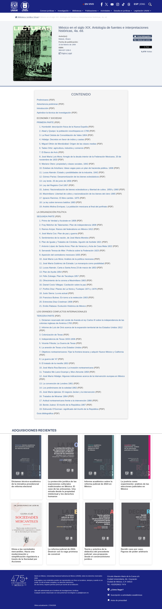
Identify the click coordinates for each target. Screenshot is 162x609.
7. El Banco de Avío (48, 152)
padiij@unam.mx (83, 593)
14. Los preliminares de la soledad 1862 (58, 388)
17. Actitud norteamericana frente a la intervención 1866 (65, 400)
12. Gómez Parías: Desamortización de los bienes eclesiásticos (69, 177)
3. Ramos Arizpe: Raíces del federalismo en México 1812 (66, 229)
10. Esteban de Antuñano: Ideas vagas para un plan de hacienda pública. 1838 (76, 168)
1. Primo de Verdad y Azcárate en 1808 (57, 221)
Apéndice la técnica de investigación (54, 113)
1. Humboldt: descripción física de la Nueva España (63, 127)
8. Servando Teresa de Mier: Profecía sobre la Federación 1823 (69, 250)
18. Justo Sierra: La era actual (53, 293)
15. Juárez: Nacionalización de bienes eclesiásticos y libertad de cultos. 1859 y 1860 (79, 189)
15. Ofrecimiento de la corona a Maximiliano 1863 (62, 280)
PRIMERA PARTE (45, 122)
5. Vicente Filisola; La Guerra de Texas (57, 343)
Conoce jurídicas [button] (48, 11)
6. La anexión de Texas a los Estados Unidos (60, 347)
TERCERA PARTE (45, 316)
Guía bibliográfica (45, 413)
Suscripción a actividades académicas (125, 595)
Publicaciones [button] (91, 11)
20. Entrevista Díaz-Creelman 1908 (55, 302)
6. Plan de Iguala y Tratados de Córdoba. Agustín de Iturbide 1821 (70, 242)
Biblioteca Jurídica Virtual (27, 17)
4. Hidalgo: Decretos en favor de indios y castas (61, 139)
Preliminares (43, 100)
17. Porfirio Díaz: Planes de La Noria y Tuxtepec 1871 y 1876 (68, 289)
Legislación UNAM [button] (142, 11)
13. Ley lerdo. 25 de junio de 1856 (55, 181)
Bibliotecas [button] (77, 11)
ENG (142, 4)
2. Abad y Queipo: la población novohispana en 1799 (64, 131)
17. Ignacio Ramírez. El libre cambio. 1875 (59, 198)
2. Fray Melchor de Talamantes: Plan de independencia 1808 (67, 225)
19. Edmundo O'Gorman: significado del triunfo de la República (68, 409)
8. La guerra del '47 (48, 359)
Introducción (42, 108)
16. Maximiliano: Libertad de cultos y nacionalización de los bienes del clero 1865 (77, 194)
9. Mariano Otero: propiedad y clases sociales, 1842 (63, 164)
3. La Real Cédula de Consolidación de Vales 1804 (63, 135)
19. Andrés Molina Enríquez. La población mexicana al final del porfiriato (73, 206)
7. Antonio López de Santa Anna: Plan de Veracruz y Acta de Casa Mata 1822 (75, 246)
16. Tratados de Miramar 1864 (53, 396)
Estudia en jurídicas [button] (123, 11)
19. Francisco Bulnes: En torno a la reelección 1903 (63, 297)
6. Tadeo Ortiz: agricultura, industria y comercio (61, 148)
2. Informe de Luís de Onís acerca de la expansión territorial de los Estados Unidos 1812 (81, 327)
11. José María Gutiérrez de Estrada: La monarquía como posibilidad (71, 263)
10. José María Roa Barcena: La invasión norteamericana (66, 368)
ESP (136, 4)
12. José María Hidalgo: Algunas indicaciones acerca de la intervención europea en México (82, 376)
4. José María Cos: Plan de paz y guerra (58, 233)
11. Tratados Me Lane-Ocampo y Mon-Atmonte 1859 (64, 372)
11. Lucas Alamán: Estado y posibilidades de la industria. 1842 (68, 172)
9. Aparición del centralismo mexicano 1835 (59, 255)
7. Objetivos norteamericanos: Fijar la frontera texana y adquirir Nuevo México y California (81, 352)
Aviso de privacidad (117, 600)
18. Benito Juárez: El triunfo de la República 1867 (62, 405)
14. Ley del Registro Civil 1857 (53, 185)
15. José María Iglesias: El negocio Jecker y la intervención (67, 392)
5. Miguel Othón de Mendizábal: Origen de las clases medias (67, 144)
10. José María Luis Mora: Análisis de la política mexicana (66, 259)
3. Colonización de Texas (51, 335)
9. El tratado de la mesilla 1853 (53, 363)
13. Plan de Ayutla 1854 (50, 272)
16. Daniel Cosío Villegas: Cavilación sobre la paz (62, 285)
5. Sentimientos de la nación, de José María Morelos (64, 238)
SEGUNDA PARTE (46, 216)
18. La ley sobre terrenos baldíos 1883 (57, 202)
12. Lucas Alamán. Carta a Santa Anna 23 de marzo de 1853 (67, 267)
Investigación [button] (64, 11)
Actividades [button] (106, 11)
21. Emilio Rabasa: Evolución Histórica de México (62, 306)
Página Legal (65, 53)
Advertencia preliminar (47, 104)
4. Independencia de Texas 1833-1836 (57, 339)
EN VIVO (88, 4)
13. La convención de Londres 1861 (56, 383)
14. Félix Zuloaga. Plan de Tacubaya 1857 (59, 276)
